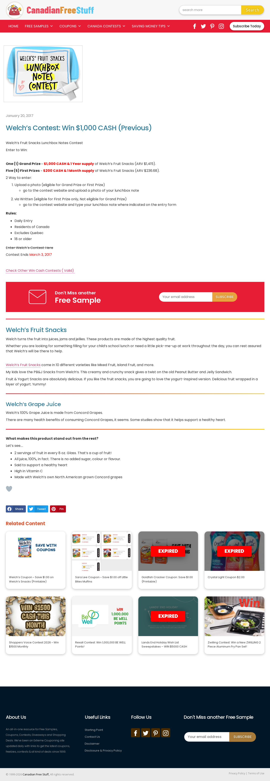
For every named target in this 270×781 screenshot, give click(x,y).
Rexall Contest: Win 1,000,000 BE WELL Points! (100, 644)
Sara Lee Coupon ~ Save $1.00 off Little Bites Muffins (101, 579)
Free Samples (39, 26)
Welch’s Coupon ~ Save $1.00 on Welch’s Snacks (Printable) (31, 579)
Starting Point (94, 730)
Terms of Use (256, 773)
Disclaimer (92, 744)
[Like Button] (9, 489)
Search (252, 9)
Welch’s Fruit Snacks (23, 364)
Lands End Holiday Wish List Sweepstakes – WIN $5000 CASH (164, 644)
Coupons (70, 26)
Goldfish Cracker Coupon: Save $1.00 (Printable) (167, 579)
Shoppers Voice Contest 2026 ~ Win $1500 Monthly (34, 644)
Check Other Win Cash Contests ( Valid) (40, 270)
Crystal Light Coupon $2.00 (226, 577)
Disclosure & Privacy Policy (103, 750)
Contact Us (92, 737)
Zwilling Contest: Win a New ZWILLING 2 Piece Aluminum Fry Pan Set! (234, 644)
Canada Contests (106, 26)
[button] (16, 509)
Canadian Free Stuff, (36, 774)
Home (13, 26)
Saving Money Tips (151, 26)
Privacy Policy (237, 773)
